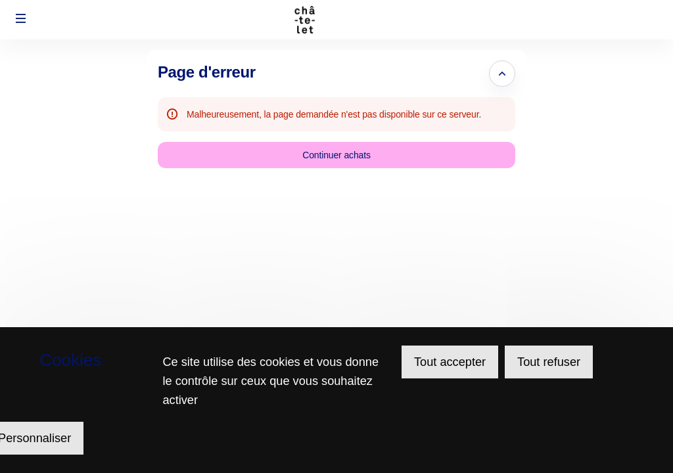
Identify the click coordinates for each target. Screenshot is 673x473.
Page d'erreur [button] (207, 72)
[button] (21, 18)
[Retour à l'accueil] (336, 20)
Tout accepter (450, 362)
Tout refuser (548, 362)
